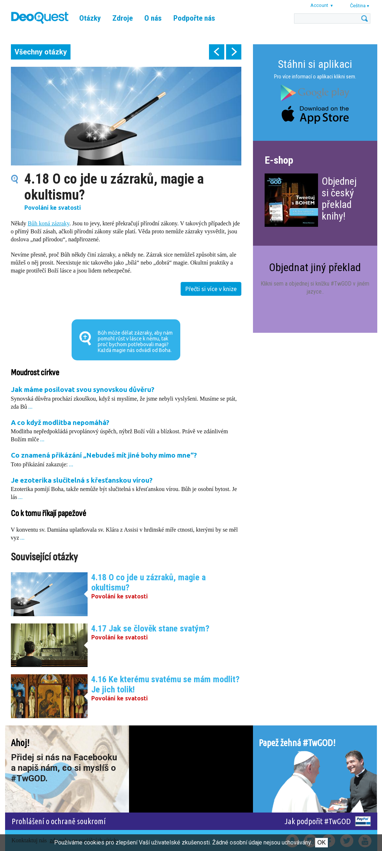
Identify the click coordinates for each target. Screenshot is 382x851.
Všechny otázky (41, 52)
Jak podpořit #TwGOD (318, 821)
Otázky (90, 18)
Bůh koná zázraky (48, 223)
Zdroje (122, 18)
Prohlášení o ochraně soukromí (59, 821)
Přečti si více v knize (211, 289)
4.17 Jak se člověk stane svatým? (150, 628)
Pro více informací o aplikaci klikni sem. (315, 76)
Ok (321, 842)
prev (216, 52)
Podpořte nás (194, 18)
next (233, 52)
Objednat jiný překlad (315, 267)
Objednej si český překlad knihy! (339, 198)
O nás (153, 18)
